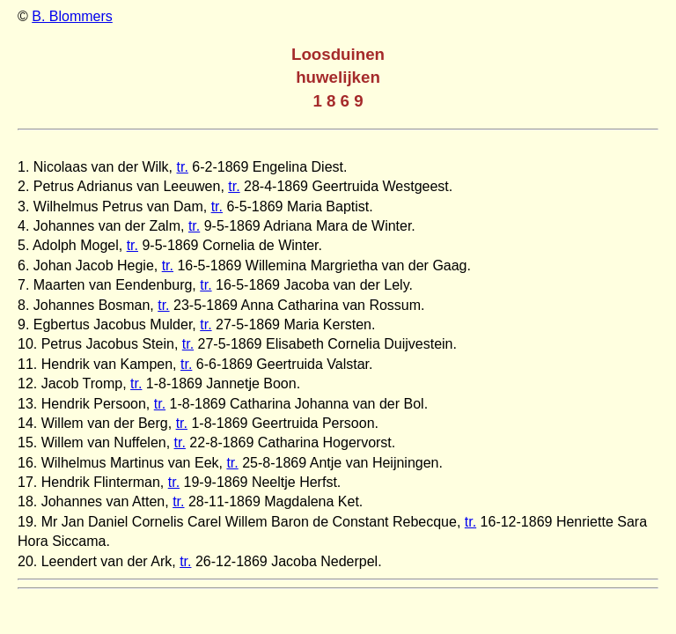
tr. (182, 166)
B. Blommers (72, 16)
